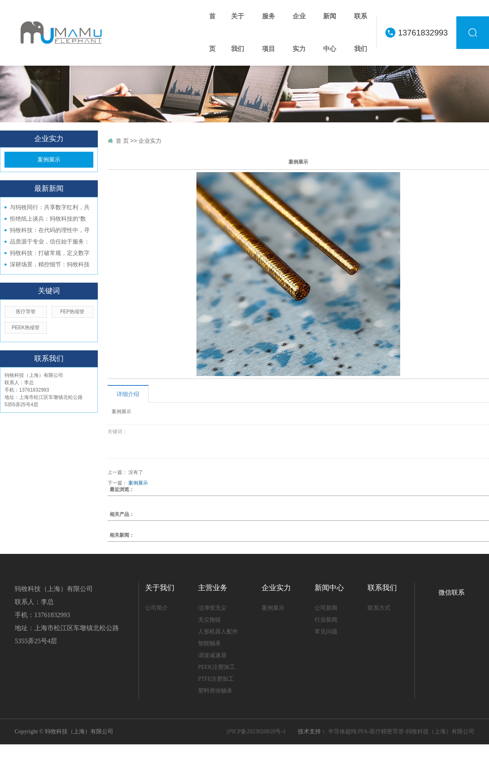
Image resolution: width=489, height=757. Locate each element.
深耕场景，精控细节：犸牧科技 (50, 264)
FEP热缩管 (72, 311)
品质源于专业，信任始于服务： (50, 241)
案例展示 (48, 160)
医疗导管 (25, 311)
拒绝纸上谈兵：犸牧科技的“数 (48, 218)
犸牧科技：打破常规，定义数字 (50, 253)
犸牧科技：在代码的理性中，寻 (50, 230)
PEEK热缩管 (26, 327)
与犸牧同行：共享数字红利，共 (50, 207)
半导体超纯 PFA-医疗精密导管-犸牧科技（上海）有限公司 (401, 731)
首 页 (122, 140)
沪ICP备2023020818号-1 (256, 731)
